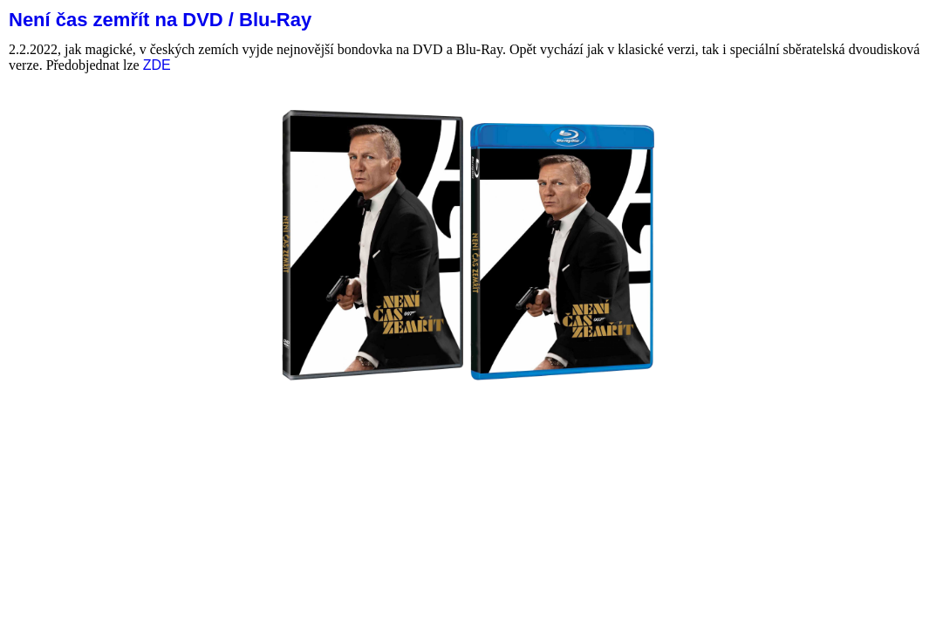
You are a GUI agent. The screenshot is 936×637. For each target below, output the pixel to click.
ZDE (157, 65)
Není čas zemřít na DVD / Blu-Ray (160, 20)
